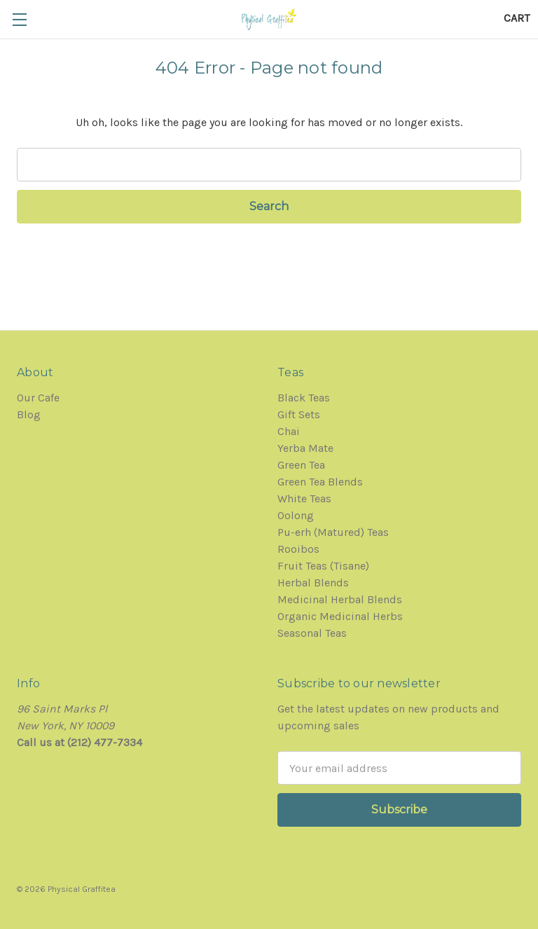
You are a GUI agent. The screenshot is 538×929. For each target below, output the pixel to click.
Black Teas (303, 397)
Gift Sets (298, 414)
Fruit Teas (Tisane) (323, 565)
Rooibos (298, 549)
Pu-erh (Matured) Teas (333, 532)
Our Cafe (38, 397)
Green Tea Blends (320, 481)
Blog (29, 414)
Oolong (295, 515)
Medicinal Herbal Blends (339, 599)
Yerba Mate (305, 448)
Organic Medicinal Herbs (340, 616)
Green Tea (301, 465)
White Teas (304, 498)
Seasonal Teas (312, 633)
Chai (288, 431)
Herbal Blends (313, 582)
